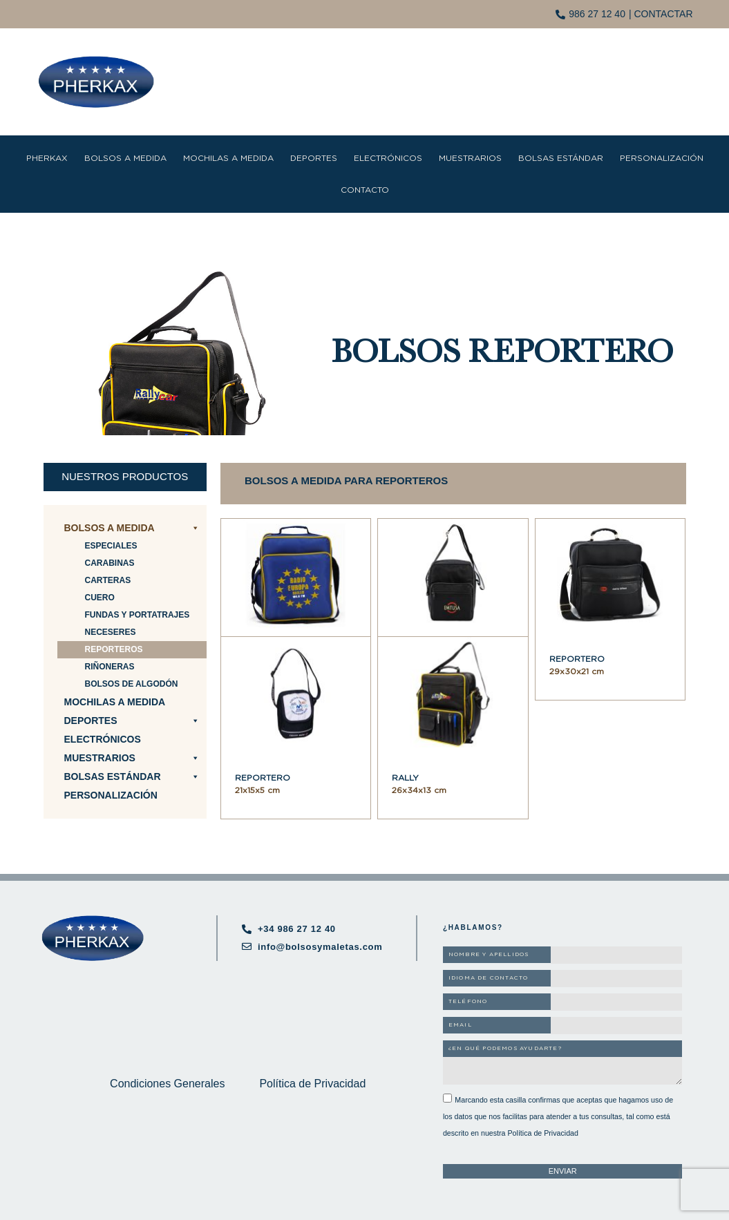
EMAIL (460, 1025)
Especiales (111, 546)
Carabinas (110, 563)
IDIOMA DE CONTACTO (488, 978)
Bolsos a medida (125, 158)
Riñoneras (110, 666)
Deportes (313, 158)
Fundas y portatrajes (137, 615)
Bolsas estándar (560, 158)
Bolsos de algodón (131, 684)
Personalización (661, 158)
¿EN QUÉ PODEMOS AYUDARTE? (505, 1048)
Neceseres (110, 632)
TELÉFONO (468, 1001)
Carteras (108, 580)
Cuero (100, 597)
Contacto (365, 190)
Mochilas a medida (228, 158)
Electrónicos (388, 158)
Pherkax (47, 158)
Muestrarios (470, 158)
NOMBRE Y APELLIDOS (488, 954)
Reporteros (114, 649)
